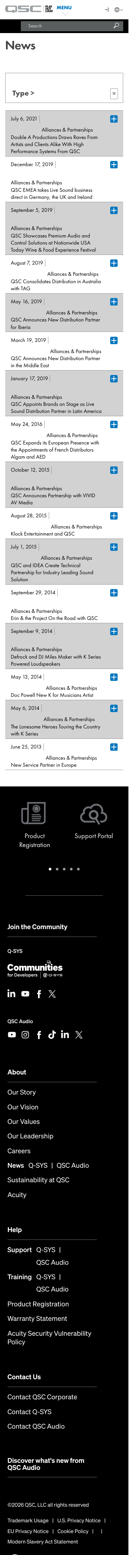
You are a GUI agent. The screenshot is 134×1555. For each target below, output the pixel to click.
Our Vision (22, 1107)
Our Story (21, 1092)
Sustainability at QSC (38, 1180)
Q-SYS (14, 952)
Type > (65, 93)
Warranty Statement (37, 1319)
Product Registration (38, 1304)
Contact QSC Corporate (42, 1397)
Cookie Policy (73, 1531)
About (16, 1072)
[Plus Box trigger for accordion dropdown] (114, 119)
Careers (19, 1151)
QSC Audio (20, 1021)
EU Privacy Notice (28, 1531)
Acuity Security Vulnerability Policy (49, 1338)
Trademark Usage (28, 1520)
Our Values (23, 1122)
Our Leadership (30, 1136)
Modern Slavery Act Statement (42, 1542)
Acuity (16, 1195)
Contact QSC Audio (36, 1426)
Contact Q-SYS (29, 1412)
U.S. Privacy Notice (78, 1520)
